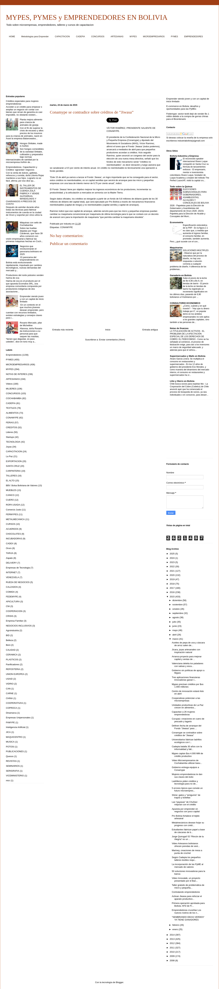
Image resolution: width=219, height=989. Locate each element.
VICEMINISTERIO (15, 775)
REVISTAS (11, 761)
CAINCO (10, 495)
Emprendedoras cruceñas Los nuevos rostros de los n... (186, 911)
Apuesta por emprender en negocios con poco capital (186, 810)
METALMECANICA (15, 519)
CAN (8, 688)
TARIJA (9, 553)
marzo (175, 639)
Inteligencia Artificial (15, 727)
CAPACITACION (62, 36)
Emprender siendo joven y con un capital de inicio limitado (32, 299)
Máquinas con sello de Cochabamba (31, 224)
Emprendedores (14, 355)
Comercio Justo (13, 509)
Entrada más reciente (62, 329)
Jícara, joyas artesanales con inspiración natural (186, 651)
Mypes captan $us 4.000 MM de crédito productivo (187, 754)
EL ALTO (10, 480)
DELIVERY (11, 562)
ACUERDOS (12, 529)
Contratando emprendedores (186, 892)
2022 (172, 566)
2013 (172, 939)
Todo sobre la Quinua (181, 186)
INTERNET (11, 572)
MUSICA (10, 741)
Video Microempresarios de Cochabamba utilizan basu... (187, 761)
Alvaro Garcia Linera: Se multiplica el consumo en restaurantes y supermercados (187, 361)
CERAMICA (12, 654)
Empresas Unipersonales (18, 717)
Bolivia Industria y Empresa (184, 156)
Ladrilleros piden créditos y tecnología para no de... (185, 782)
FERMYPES (12, 514)
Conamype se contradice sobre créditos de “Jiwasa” (187, 734)
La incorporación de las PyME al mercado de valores (187, 865)
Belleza (9, 640)
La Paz (9, 456)
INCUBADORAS (14, 538)
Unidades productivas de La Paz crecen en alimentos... (187, 706)
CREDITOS (11, 427)
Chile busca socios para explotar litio (187, 384)
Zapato (9, 558)
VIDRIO (10, 683)
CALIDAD (10, 650)
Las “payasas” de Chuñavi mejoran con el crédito (184, 803)
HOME (12, 36)
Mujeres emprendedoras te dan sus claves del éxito (187, 775)
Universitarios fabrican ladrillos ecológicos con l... (186, 741)
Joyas (9, 446)
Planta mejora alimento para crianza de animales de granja (31, 122)
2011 (172, 947)
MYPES (133, 36)
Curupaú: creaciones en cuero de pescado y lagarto (188, 720)
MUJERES (11, 388)
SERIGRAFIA (12, 771)
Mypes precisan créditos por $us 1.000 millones (187, 685)
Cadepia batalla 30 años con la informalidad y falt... (187, 747)
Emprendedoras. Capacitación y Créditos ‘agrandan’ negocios (21, 168)
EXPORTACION (14, 461)
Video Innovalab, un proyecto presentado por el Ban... (186, 879)
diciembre (177, 600)
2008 (172, 960)
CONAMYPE (66, 227)
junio (175, 626)
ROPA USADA (13, 504)
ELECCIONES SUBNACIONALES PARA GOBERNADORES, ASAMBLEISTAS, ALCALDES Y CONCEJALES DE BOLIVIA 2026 (189, 197)
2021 (172, 571)
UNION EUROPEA (15, 674)
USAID (9, 679)
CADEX (10, 543)
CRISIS (9, 616)
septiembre (178, 613)
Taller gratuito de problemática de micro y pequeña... (188, 886)
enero (175, 929)
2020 (172, 575)
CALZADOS (12, 587)
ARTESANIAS (117, 36)
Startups (10, 437)
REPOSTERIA (13, 669)
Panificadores (12, 664)
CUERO (10, 500)
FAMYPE (10, 722)
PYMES (174, 36)
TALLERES (11, 475)
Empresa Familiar (14, 621)
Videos (9, 384)
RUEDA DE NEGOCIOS (18, 582)
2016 (172, 592)
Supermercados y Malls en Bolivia (187, 356)
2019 (172, 579)
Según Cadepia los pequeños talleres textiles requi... (186, 858)
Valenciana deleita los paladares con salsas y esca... (187, 664)
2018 (172, 583)
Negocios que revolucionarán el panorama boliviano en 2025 (31, 250)
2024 (172, 558)
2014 (172, 935)
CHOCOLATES (13, 534)
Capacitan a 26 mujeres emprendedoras (183, 713)
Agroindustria (12, 630)
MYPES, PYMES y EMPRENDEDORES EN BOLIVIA (87, 17)
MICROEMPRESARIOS (154, 36)
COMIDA (10, 592)
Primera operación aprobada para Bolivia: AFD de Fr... (188, 904)
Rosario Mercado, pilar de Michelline (31, 324)
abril (174, 634)
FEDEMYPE (12, 596)
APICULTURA (13, 601)
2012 (172, 943)
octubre (176, 609)
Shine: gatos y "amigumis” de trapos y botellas (186, 796)
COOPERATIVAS (14, 703)
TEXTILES (11, 408)
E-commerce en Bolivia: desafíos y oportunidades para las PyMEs (183, 107)
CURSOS (10, 524)
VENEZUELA (12, 577)
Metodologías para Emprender (35, 36)
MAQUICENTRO (14, 737)
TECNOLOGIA (13, 442)
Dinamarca (11, 713)
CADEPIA (80, 36)
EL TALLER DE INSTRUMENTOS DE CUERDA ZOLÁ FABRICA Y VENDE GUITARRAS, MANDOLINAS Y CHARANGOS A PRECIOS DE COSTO (23, 194)
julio (174, 622)
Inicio (107, 329)
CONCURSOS (97, 36)
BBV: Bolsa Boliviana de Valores (21, 485)
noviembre (177, 604)
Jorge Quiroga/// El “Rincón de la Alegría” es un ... (188, 837)
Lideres (9, 432)
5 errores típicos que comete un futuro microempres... (187, 789)
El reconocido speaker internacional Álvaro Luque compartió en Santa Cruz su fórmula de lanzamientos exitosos (196, 164)
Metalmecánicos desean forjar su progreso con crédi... (188, 824)
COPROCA (11, 708)
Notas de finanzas (179, 328)
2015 (172, 596)
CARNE (10, 693)
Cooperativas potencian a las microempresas (186, 699)
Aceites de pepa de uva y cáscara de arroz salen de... (188, 644)
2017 (172, 588)
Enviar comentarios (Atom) (112, 339)
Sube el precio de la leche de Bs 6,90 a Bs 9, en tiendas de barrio (195, 281)
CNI (8, 606)
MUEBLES (11, 490)
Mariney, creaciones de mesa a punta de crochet (187, 851)
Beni (8, 645)
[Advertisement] (107, 68)
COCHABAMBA (13, 398)
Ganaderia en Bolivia (181, 275)
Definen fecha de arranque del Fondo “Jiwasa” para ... (186, 727)
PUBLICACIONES (15, 751)
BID (8, 635)
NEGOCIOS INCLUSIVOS (19, 625)
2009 (172, 956)
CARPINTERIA (13, 471)
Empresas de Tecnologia (18, 567)
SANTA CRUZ (13, 466)
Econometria (176, 222)
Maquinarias (176, 247)
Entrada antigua (150, 329)
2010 (172, 952)
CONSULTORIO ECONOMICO (185, 303)
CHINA (9, 698)
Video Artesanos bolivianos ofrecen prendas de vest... (186, 844)
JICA (8, 732)
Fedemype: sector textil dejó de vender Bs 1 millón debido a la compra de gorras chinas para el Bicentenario (187, 116)
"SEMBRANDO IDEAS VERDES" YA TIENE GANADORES (188, 918)
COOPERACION (14, 611)
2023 (172, 562)
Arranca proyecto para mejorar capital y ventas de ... (186, 657)
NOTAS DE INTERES (16, 374)
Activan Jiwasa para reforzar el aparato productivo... (187, 897)
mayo (175, 630)
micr (8, 780)
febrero (176, 925)
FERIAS (10, 422)
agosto (176, 617)
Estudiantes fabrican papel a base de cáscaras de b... (188, 831)
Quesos (10, 756)
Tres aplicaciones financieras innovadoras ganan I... (186, 678)
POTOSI (10, 746)
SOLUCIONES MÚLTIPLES (196, 250)
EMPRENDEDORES (193, 36)
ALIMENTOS (12, 413)
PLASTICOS (12, 659)
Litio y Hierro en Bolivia (182, 381)
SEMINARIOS (13, 766)
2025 (172, 553)
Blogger (119, 982)
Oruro (8, 548)
